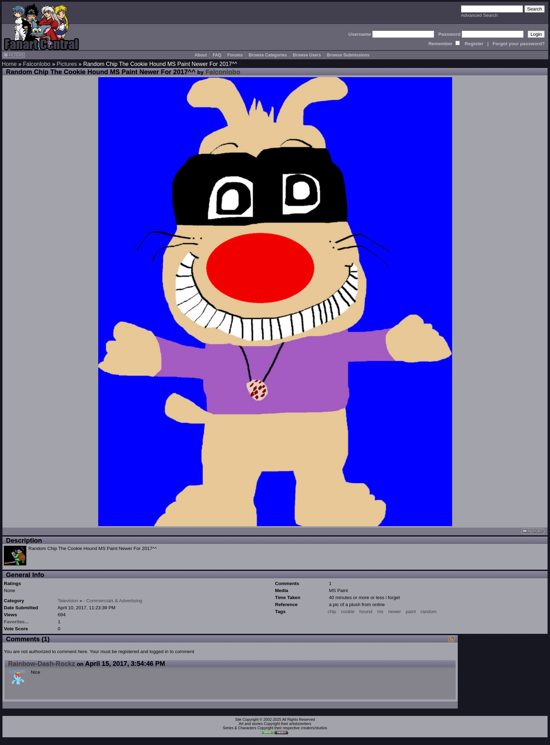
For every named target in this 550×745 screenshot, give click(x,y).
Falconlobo (36, 64)
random (428, 611)
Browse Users (307, 55)
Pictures (67, 64)
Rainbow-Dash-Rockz (41, 663)
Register (474, 43)
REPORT (533, 531)
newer (394, 611)
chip (332, 611)
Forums (235, 55)
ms (380, 611)
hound (365, 611)
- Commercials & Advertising (112, 600)
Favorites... (16, 621)
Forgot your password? (518, 43)
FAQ (217, 55)
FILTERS (14, 55)
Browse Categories (268, 55)
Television (68, 600)
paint (411, 611)
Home (9, 64)
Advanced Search (479, 15)
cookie (348, 611)
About (201, 55)
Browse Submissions (348, 55)
